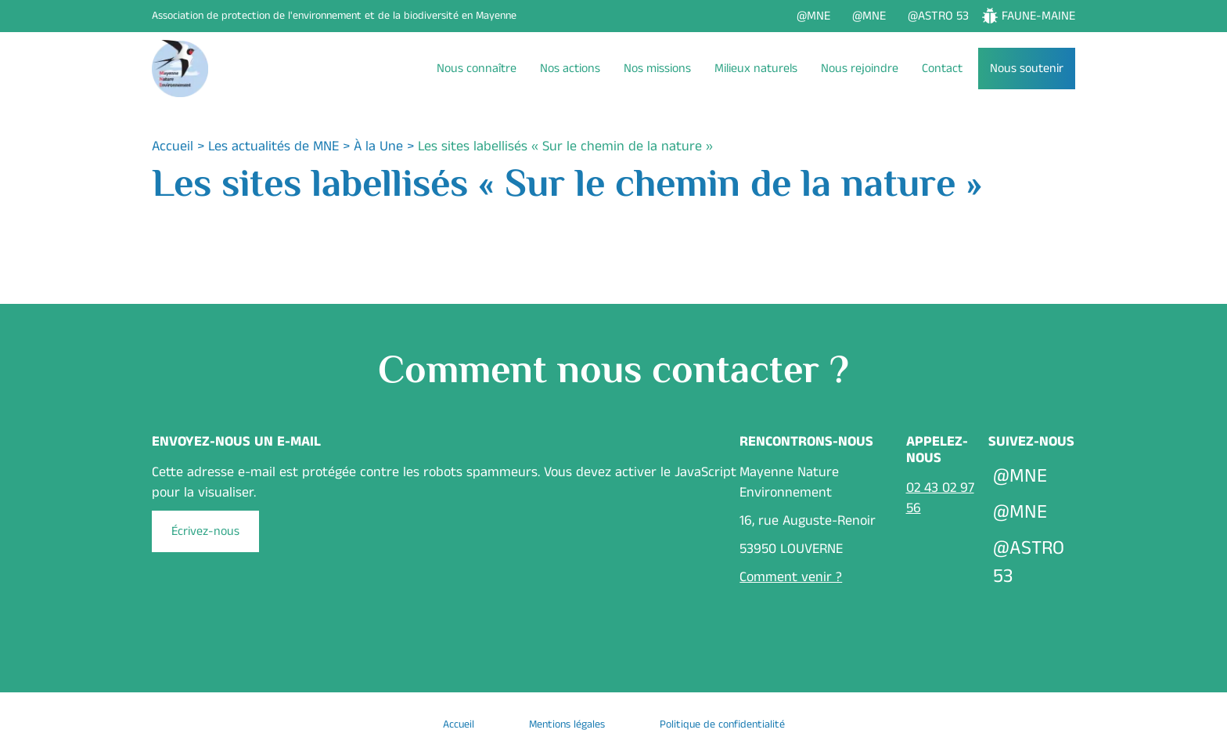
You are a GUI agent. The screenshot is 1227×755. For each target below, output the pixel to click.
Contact (942, 69)
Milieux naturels (755, 69)
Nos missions (657, 69)
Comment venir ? (790, 577)
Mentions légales (567, 724)
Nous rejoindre (859, 69)
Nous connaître (476, 69)
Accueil (172, 146)
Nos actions (570, 69)
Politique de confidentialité (722, 724)
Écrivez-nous (205, 531)
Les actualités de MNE (273, 146)
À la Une (378, 146)
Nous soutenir (1026, 69)
